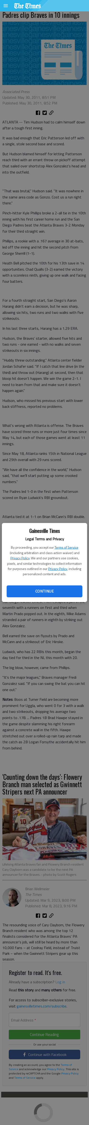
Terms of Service (66, 547)
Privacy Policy (19, 557)
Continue (44, 591)
